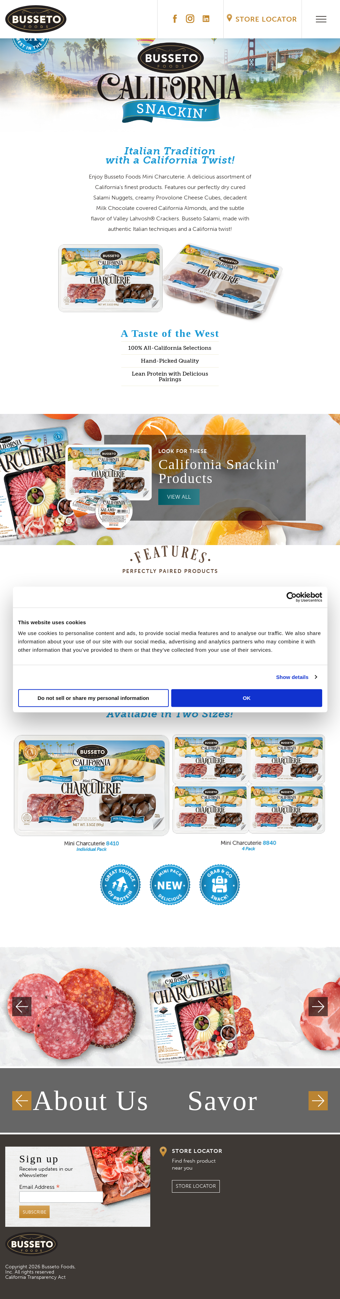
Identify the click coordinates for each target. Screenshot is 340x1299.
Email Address (39, 1186)
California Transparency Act (35, 1277)
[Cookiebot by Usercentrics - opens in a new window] (291, 597)
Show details (292, 677)
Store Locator (266, 19)
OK (247, 698)
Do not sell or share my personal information (93, 698)
